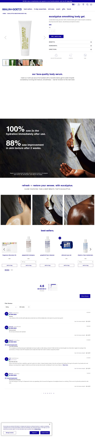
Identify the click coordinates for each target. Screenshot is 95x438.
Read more (65, 365)
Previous (4, 249)
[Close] (49, 424)
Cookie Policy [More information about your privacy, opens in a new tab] (37, 429)
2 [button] (45, 393)
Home (4, 13)
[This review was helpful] (86, 321)
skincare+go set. (67, 255)
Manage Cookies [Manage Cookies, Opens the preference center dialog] (9, 432)
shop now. (69, 1)
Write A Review (85, 296)
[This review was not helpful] (88, 321)
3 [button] (47, 393)
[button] (74, 4)
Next (90, 249)
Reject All (34, 432)
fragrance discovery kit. (9, 255)
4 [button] (49, 393)
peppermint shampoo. (28, 255)
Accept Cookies (45, 432)
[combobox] (11, 307)
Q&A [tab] (12, 270)
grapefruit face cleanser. (47, 255)
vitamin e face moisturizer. (85, 255)
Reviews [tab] (7, 270)
